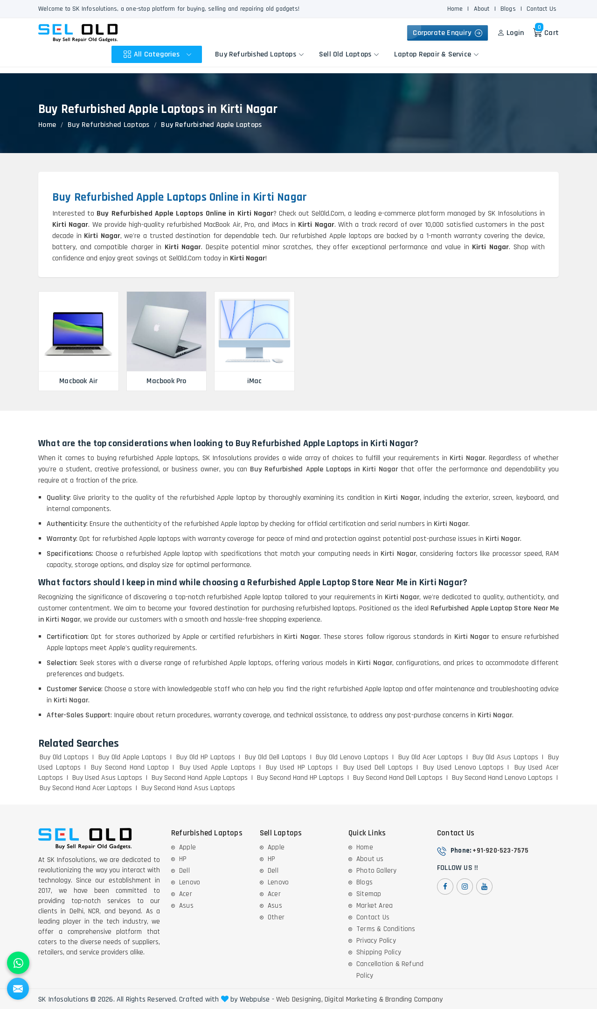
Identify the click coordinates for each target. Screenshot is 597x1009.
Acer (185, 894)
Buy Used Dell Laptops (378, 767)
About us (370, 859)
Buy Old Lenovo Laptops (352, 757)
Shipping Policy (378, 952)
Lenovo (189, 882)
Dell (184, 870)
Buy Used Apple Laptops (218, 767)
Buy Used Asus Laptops (107, 778)
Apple (187, 847)
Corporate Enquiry (447, 33)
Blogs (508, 9)
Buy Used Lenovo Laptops (463, 767)
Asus (186, 905)
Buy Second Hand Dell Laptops (398, 778)
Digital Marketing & (354, 999)
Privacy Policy (376, 940)
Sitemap (368, 894)
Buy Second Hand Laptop (130, 767)
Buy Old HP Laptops (205, 757)
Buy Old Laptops (64, 757)
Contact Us (541, 9)
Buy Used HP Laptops (299, 767)
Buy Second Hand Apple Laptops (200, 778)
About (482, 9)
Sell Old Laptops (349, 54)
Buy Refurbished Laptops (259, 54)
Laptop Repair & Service (436, 54)
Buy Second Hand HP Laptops (300, 778)
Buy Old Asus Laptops (505, 757)
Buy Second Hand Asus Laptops (188, 788)
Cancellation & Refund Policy (389, 970)
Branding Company (414, 999)
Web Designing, (299, 999)
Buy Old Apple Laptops (132, 757)
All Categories (158, 54)
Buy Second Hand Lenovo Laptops (502, 778)
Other (276, 917)
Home (455, 9)
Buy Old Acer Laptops (430, 757)
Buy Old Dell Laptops (275, 757)
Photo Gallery (376, 870)
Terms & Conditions (386, 929)
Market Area (374, 905)
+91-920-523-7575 (500, 850)
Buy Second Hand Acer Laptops (86, 788)
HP (183, 859)
